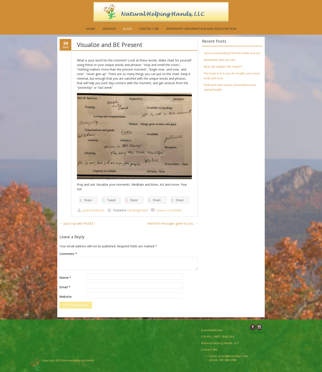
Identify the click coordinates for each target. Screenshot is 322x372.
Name (65, 277)
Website (65, 297)
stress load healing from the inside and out (232, 53)
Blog (127, 29)
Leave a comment (169, 210)
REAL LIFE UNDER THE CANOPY (223, 67)
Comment (68, 254)
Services (109, 29)
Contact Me (149, 29)
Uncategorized (137, 210)
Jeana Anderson (94, 210)
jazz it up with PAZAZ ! (77, 223)
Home (90, 29)
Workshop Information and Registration (201, 29)
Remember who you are (219, 60)
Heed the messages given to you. (172, 223)
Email (64, 287)
